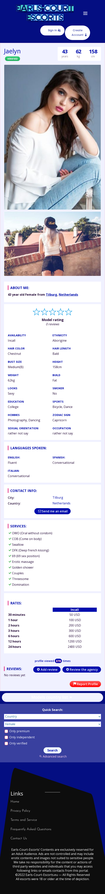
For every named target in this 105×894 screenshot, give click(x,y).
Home (14, 801)
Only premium (17, 731)
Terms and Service (23, 820)
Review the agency (81, 669)
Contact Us (18, 838)
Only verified (16, 743)
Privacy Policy (20, 811)
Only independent (20, 737)
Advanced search (52, 756)
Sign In (52, 30)
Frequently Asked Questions (30, 829)
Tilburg (51, 294)
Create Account (77, 32)
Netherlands (68, 294)
